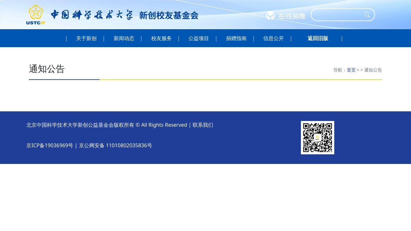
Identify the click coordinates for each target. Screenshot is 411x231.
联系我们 (203, 124)
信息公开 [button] (274, 38)
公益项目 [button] (199, 38)
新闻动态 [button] (124, 38)
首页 (351, 70)
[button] (318, 38)
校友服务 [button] (161, 38)
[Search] (339, 14)
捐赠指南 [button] (236, 38)
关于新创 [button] (87, 38)
